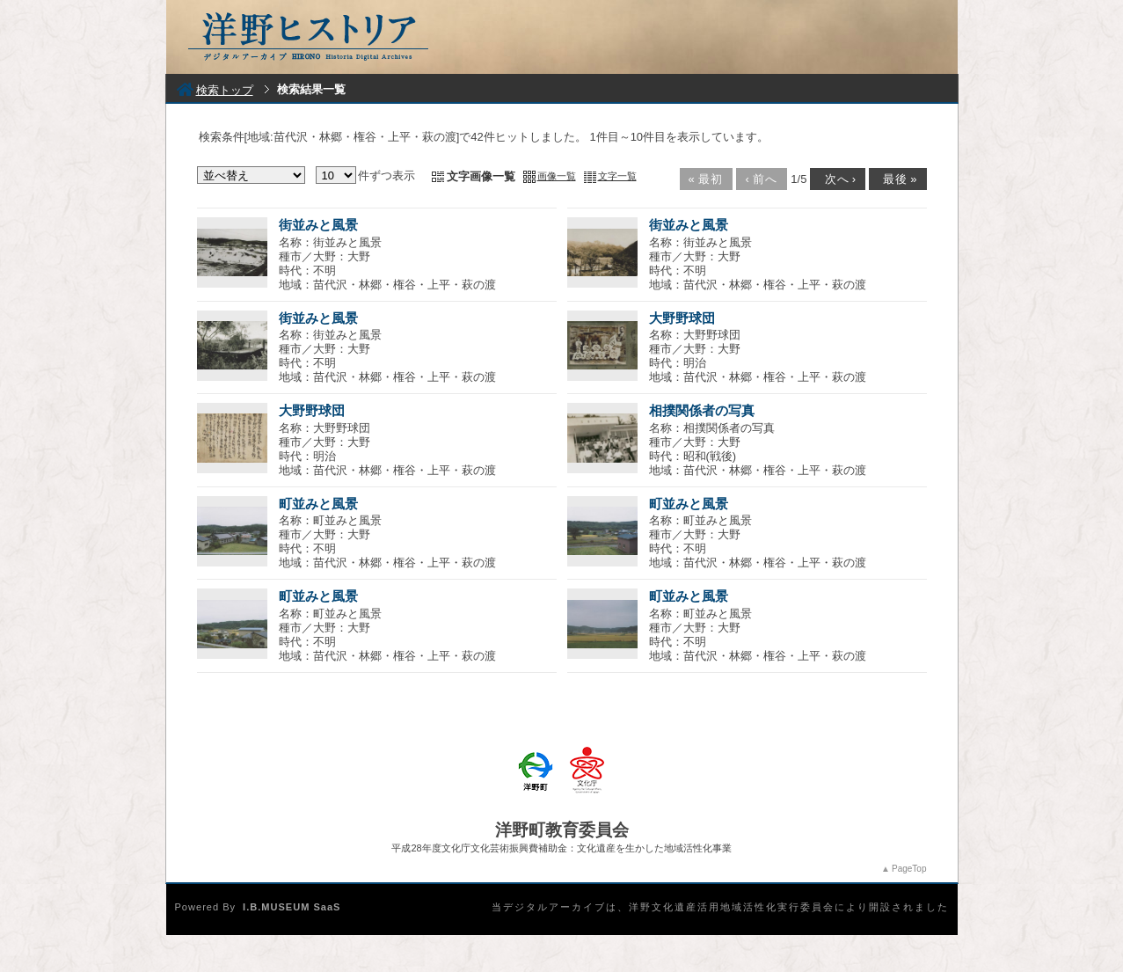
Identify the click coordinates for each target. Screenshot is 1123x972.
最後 (896, 179)
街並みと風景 (318, 224)
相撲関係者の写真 (702, 410)
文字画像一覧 (481, 176)
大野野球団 (682, 318)
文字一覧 (617, 176)
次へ (836, 179)
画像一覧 (556, 176)
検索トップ (215, 90)
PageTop (909, 868)
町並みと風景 (318, 503)
